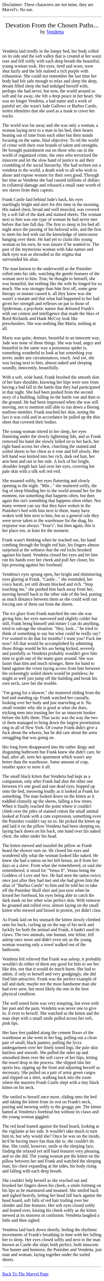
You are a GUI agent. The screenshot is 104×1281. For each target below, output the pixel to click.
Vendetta (55, 32)
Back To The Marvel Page (25, 1274)
